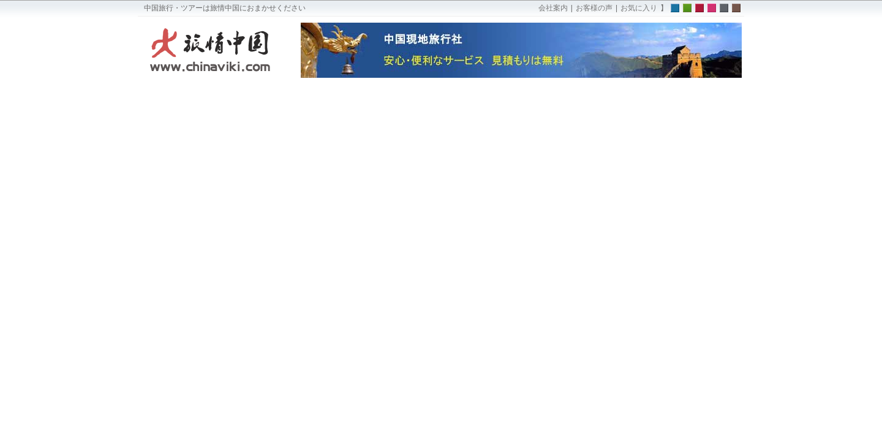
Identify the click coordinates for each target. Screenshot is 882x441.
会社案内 (553, 8)
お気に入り (638, 8)
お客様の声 (594, 8)
